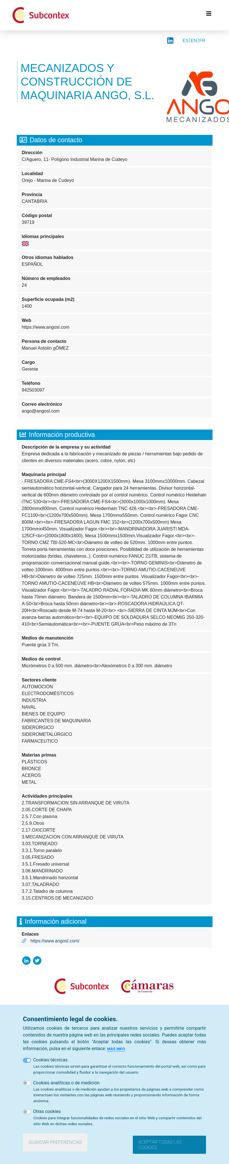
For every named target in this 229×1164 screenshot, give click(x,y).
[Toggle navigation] (209, 15)
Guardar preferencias (55, 1142)
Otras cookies (47, 1111)
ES (185, 40)
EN (194, 40)
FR (202, 40)
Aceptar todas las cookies (160, 1144)
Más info (116, 1048)
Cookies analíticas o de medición (66, 1083)
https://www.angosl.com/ (55, 940)
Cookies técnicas (50, 1060)
